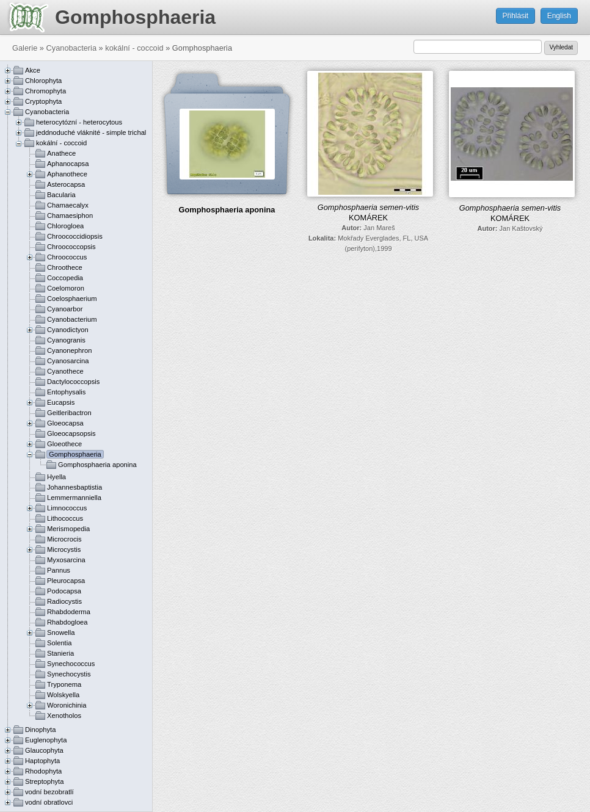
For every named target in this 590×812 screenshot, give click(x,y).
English (559, 16)
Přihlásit (516, 16)
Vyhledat (561, 47)
